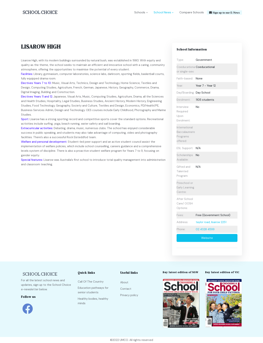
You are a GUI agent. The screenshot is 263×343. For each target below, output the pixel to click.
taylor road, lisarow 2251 (211, 222)
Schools (139, 12)
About (124, 282)
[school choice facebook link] (27, 311)
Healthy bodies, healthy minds (93, 301)
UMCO (124, 340)
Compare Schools (191, 12)
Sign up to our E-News (226, 12)
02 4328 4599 (205, 229)
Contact (125, 289)
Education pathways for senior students (93, 290)
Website (207, 238)
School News (162, 12)
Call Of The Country (91, 282)
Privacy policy (129, 295)
